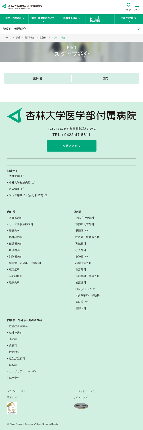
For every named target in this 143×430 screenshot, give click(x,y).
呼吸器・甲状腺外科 (87, 237)
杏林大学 (14, 176)
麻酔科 (13, 364)
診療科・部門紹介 (25, 37)
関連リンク (13, 397)
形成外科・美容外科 (87, 275)
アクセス (128, 10)
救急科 (42, 37)
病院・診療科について (42, 18)
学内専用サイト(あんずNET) (26, 195)
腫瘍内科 (14, 282)
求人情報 (14, 188)
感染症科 (14, 269)
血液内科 (14, 250)
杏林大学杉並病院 (19, 182)
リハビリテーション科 (22, 371)
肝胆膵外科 (82, 230)
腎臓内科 (14, 230)
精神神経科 (15, 332)
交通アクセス (71, 145)
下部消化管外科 (84, 224)
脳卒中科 (14, 377)
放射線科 (14, 351)
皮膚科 (13, 345)
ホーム (7, 37)
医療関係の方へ (71, 18)
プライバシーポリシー (18, 391)
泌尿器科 (80, 282)
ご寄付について (129, 18)
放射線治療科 (17, 358)
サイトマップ (80, 397)
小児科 (13, 338)
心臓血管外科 (83, 262)
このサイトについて (84, 391)
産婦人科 (80, 308)
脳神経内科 (15, 237)
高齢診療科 (15, 275)
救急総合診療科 (18, 326)
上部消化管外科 (84, 217)
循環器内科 (15, 243)
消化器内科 (15, 256)
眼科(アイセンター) (87, 288)
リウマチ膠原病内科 (21, 224)
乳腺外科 (80, 243)
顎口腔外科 (82, 301)
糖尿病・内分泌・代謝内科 (25, 262)
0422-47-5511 (77, 135)
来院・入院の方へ (14, 18)
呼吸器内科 (15, 217)
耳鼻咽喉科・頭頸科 (87, 295)
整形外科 (80, 269)
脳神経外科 (82, 256)
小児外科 (80, 250)
